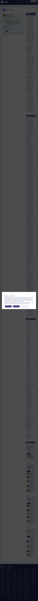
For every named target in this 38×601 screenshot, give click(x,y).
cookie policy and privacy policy (18, 301)
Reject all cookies (16, 306)
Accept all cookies (8, 306)
